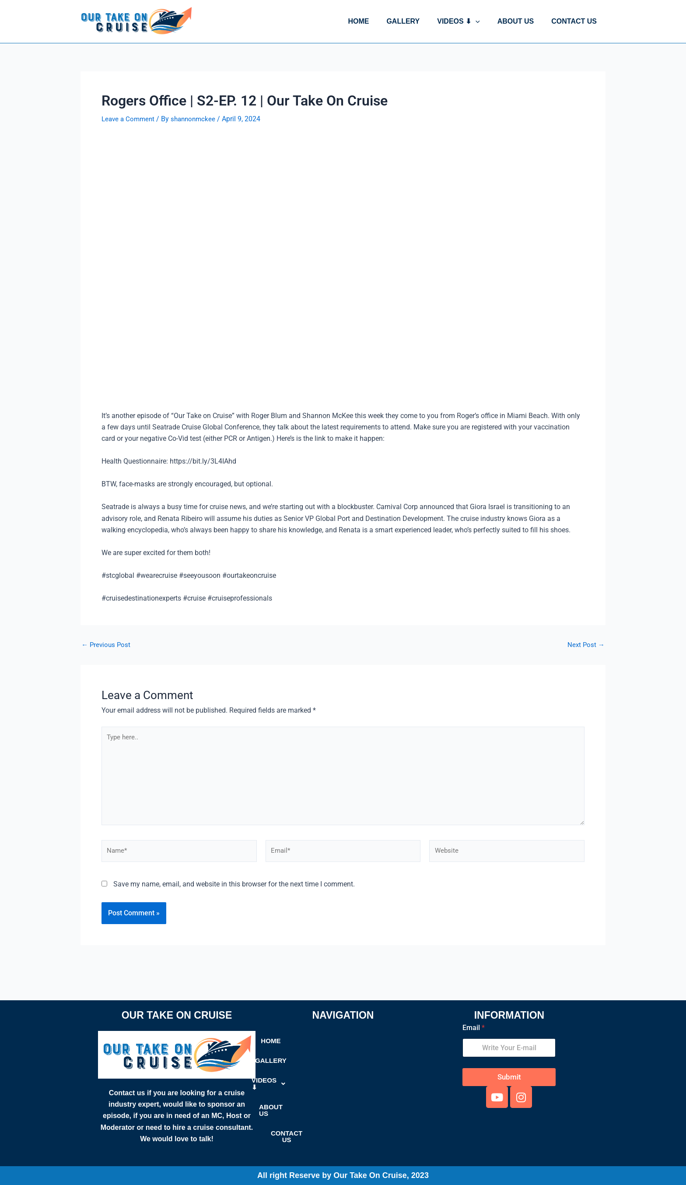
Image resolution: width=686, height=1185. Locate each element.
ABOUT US (521, 21)
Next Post (585, 644)
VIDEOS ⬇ (467, 21)
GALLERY (415, 21)
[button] (484, 21)
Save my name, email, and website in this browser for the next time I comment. (234, 890)
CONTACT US (575, 21)
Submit (509, 1076)
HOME (374, 21)
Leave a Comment (130, 119)
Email (473, 1027)
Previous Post (107, 644)
